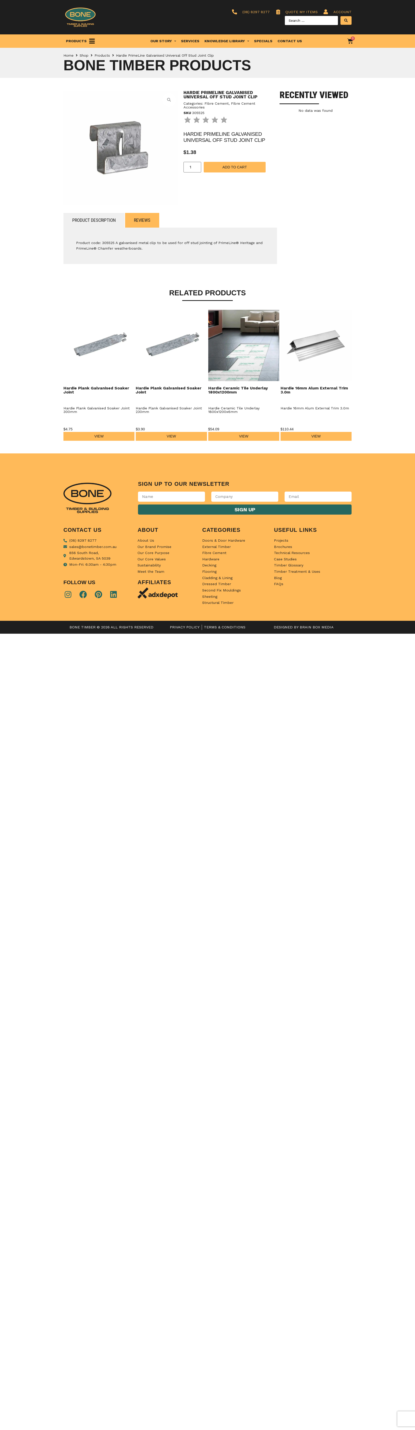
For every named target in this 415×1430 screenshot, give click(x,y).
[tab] (94, 220)
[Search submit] (346, 20)
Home (68, 55)
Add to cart (234, 167)
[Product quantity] (192, 167)
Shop (84, 55)
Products (102, 55)
